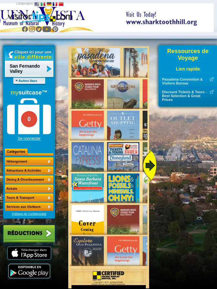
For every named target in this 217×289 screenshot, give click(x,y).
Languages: (24, 3)
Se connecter (29, 138)
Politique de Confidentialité (29, 214)
